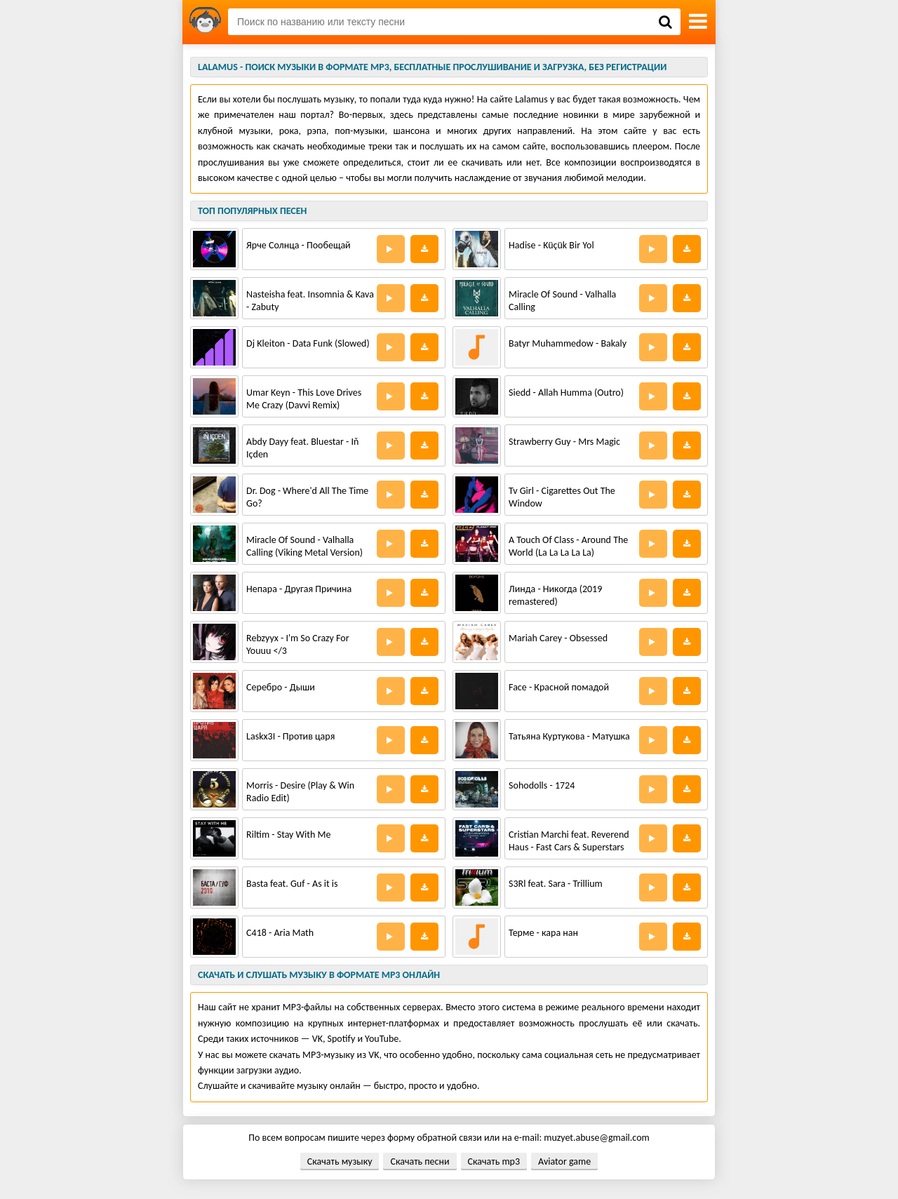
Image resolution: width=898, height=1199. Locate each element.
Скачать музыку (340, 1161)
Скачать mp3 (494, 1161)
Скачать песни (419, 1161)
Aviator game (564, 1161)
